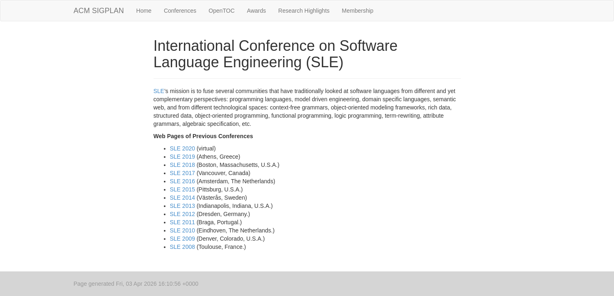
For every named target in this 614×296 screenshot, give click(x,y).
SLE (159, 91)
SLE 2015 (182, 189)
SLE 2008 (182, 247)
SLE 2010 (182, 230)
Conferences (180, 10)
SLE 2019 (182, 156)
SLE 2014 (182, 197)
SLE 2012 (182, 214)
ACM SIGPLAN (99, 11)
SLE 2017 (182, 173)
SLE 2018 (182, 165)
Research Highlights (303, 10)
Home (144, 10)
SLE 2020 (182, 148)
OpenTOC (221, 10)
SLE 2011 (182, 222)
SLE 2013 (182, 206)
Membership (358, 10)
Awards (256, 10)
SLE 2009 (182, 238)
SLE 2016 (182, 181)
